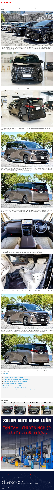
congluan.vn (6, 373)
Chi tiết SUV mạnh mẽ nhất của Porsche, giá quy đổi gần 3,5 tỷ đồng (14, 381)
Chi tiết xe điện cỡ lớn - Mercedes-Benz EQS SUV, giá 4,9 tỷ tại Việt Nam (15, 387)
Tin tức (46, 477)
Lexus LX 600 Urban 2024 (33, 402)
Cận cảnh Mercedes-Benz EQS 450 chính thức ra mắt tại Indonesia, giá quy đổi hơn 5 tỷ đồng (19, 390)
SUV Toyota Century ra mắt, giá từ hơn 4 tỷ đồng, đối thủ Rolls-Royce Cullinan (16, 379)
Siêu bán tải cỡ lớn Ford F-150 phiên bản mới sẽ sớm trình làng (14, 396)
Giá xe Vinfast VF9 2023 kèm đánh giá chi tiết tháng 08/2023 (13, 383)
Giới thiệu (42, 477)
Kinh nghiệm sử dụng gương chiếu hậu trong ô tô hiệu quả (13, 385)
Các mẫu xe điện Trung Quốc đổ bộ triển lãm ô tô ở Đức (12, 377)
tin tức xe (7, 5)
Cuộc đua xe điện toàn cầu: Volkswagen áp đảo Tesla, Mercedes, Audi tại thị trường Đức (18, 392)
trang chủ (2, 5)
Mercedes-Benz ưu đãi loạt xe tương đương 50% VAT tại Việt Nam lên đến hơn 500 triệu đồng (19, 394)
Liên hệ (51, 477)
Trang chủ (36, 477)
